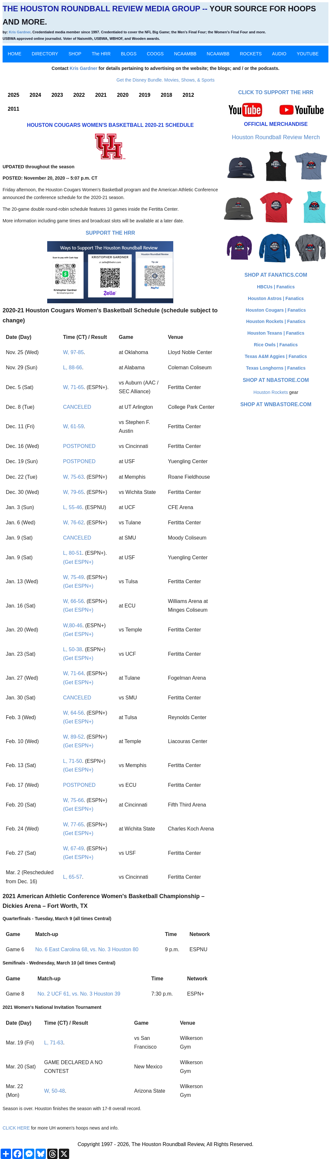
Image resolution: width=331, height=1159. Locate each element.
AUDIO (279, 53)
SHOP (75, 53)
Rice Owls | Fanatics (276, 344)
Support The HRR (110, 233)
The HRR (101, 53)
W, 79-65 (73, 492)
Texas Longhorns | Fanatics (275, 368)
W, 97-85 (73, 352)
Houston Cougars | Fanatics (276, 310)
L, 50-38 (72, 649)
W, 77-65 (73, 824)
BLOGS (128, 53)
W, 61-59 (73, 426)
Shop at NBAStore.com (276, 380)
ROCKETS (251, 53)
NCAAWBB (218, 53)
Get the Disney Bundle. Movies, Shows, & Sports (165, 80)
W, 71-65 (73, 387)
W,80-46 (72, 625)
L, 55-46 (72, 507)
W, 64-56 (73, 713)
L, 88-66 (72, 367)
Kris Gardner (20, 32)
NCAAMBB (185, 53)
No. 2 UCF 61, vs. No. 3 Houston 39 (78, 994)
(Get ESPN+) (78, 562)
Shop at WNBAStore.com (275, 404)
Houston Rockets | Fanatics (276, 321)
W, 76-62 (73, 522)
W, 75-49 (73, 577)
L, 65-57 (72, 877)
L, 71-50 (72, 761)
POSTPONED (79, 446)
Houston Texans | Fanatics (275, 333)
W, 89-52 (73, 737)
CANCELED (77, 407)
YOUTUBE (308, 53)
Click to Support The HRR (276, 92)
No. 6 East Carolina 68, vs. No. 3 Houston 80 (86, 949)
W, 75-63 (73, 477)
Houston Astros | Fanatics (276, 298)
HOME (14, 53)
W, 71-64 (73, 673)
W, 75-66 (73, 800)
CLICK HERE (16, 1128)
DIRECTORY (45, 53)
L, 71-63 (53, 1042)
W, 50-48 (54, 1091)
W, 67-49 (73, 848)
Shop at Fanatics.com (275, 275)
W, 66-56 (73, 601)
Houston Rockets (270, 392)
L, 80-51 (72, 553)
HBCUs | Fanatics (276, 286)
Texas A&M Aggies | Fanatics (276, 356)
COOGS (155, 53)
